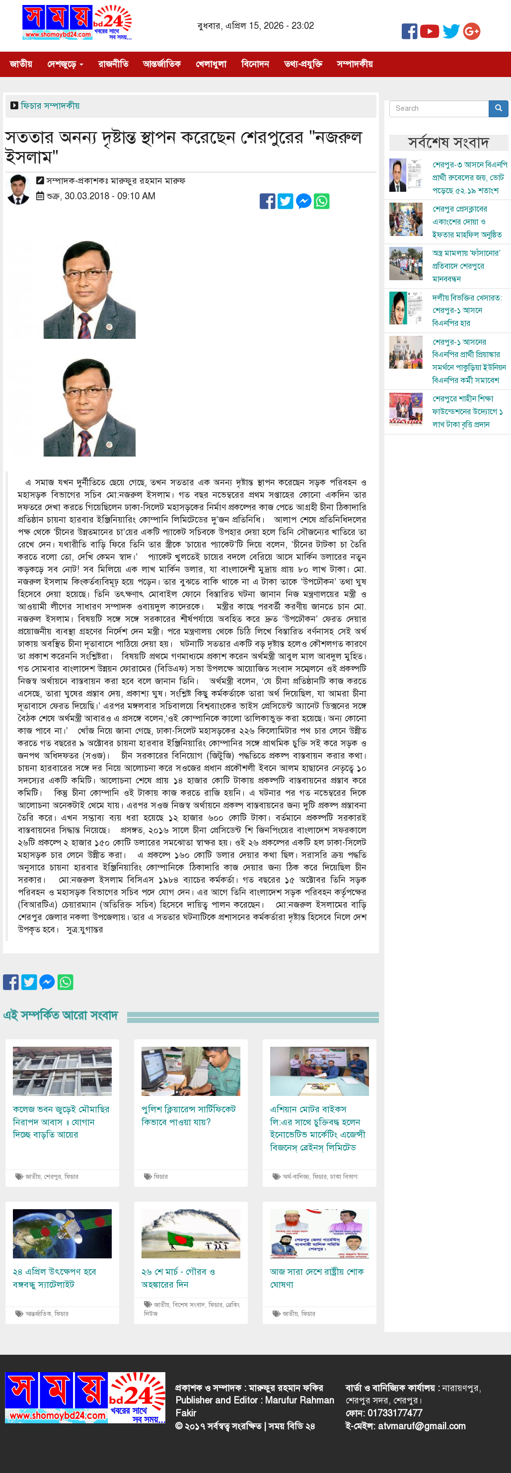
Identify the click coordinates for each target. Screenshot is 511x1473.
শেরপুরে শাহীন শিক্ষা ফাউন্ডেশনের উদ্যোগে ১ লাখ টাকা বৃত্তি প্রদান (468, 411)
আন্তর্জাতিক (162, 64)
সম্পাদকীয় (355, 64)
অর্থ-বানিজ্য (296, 1177)
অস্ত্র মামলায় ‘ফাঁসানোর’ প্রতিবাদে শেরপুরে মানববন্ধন (467, 266)
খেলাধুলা (211, 64)
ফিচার (31, 105)
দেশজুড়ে (65, 64)
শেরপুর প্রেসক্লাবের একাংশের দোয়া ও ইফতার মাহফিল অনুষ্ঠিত (467, 221)
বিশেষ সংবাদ (189, 1305)
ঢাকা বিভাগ (344, 1177)
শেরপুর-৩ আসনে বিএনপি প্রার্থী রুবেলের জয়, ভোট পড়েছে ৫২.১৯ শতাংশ (470, 177)
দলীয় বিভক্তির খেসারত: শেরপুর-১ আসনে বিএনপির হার (467, 310)
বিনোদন (255, 64)
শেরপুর (52, 1177)
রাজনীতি (113, 64)
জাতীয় (21, 64)
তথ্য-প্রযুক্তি (303, 64)
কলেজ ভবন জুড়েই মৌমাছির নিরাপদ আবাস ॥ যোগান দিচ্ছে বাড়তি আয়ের (61, 1122)
